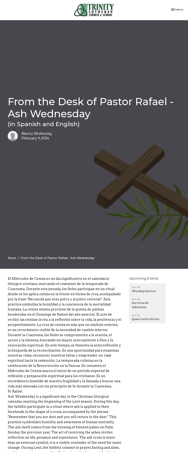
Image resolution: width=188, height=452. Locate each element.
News (12, 258)
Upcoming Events (143, 278)
